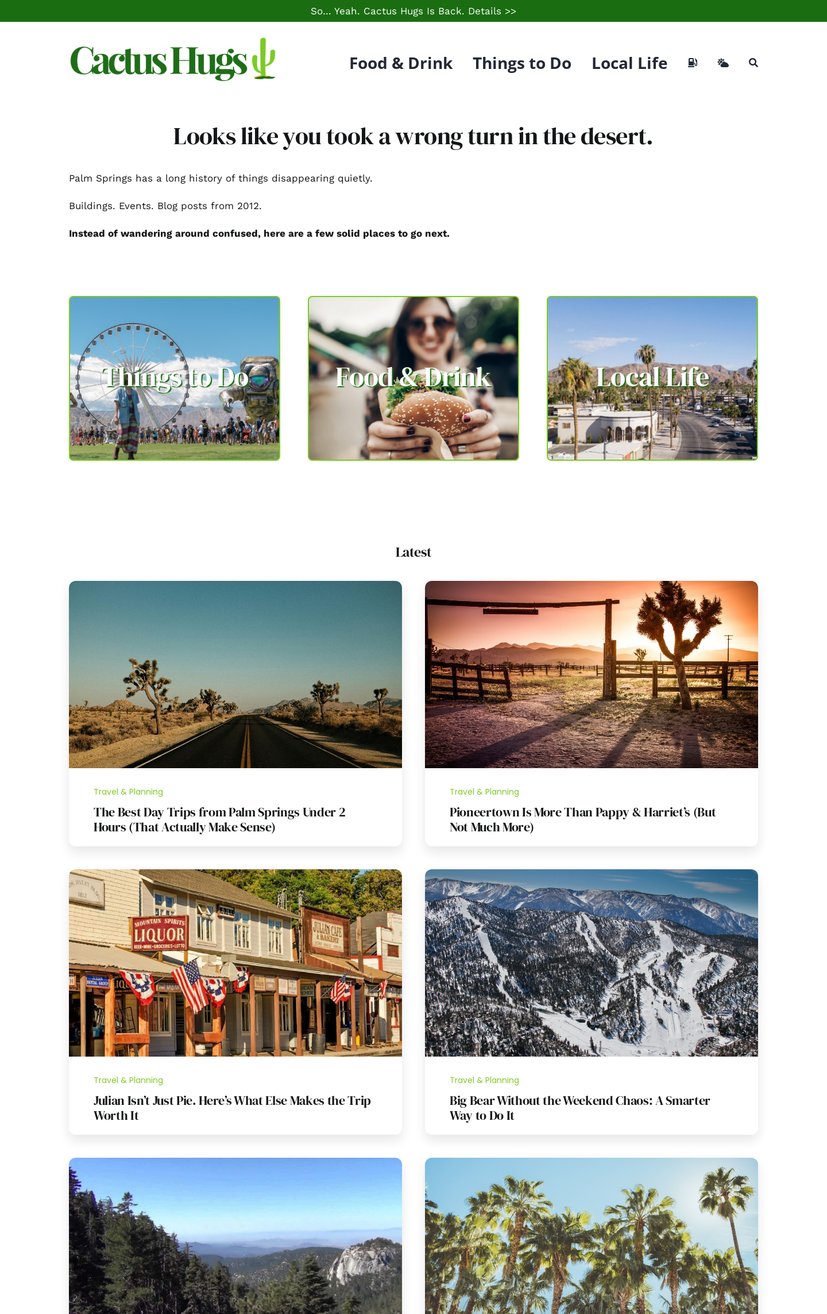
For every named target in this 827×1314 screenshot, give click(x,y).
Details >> (492, 11)
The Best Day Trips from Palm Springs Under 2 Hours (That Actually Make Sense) (219, 819)
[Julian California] (235, 874)
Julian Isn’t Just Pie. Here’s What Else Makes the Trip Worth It (232, 1108)
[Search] (753, 62)
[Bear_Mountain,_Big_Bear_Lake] (591, 874)
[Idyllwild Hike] (235, 1162)
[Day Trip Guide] (235, 585)
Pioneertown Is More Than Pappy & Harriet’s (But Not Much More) (583, 819)
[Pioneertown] (591, 585)
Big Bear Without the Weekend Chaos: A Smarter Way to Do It (580, 1108)
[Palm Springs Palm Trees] (591, 1162)
